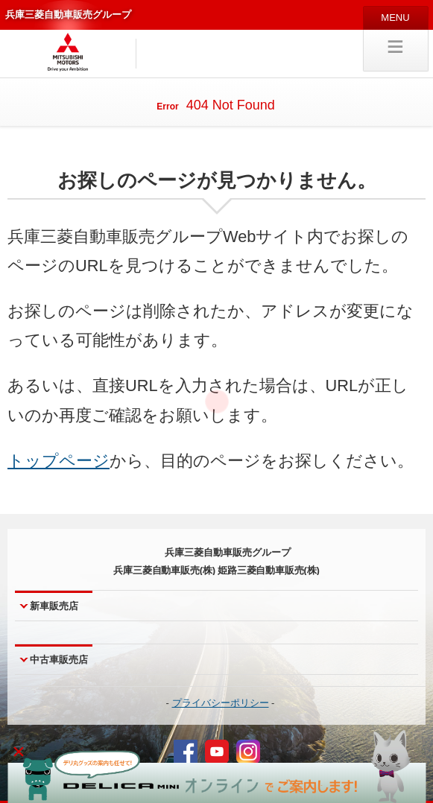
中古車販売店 (59, 659)
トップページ (58, 460)
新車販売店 (54, 606)
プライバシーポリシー (220, 702)
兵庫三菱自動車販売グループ (68, 14)
